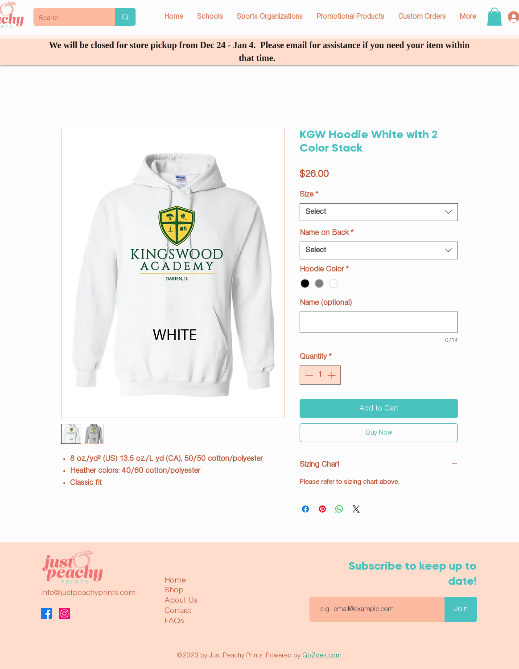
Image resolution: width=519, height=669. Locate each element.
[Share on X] (356, 509)
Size (309, 194)
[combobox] (379, 212)
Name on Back (327, 233)
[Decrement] (308, 375)
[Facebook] (46, 613)
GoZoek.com (322, 656)
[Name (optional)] (378, 322)
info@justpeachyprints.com (88, 592)
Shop (174, 590)
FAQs (174, 620)
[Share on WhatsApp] (339, 509)
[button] (494, 17)
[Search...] (67, 18)
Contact (178, 610)
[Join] (461, 609)
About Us (181, 600)
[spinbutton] (320, 375)
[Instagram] (64, 613)
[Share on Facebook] (305, 509)
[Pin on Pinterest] (322, 509)
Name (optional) (326, 303)
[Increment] (332, 375)
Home (175, 580)
